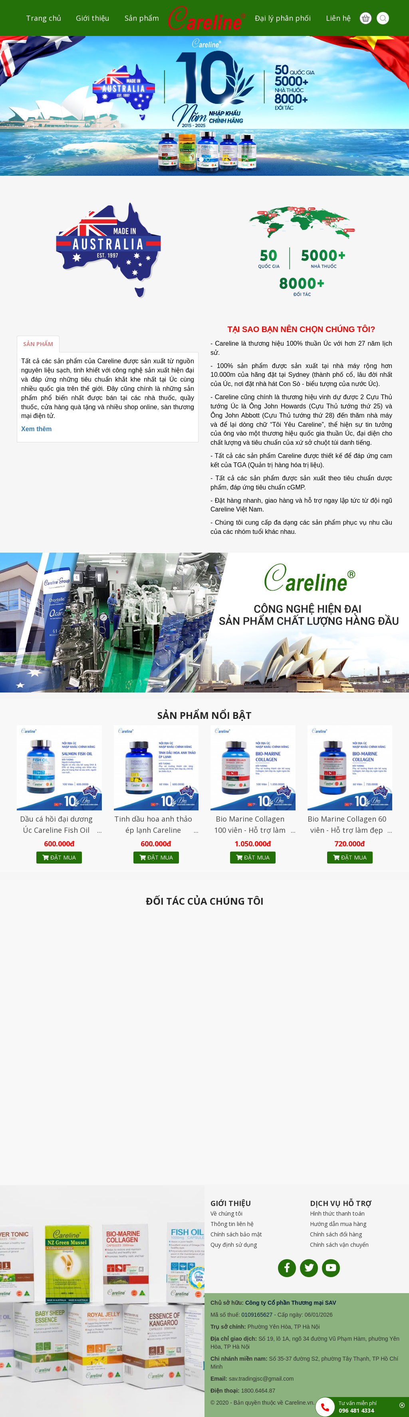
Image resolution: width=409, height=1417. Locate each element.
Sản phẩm (142, 18)
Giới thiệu (92, 18)
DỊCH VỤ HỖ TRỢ (340, 1203)
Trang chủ (43, 18)
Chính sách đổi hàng (336, 1234)
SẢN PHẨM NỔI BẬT (204, 715)
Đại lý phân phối (283, 18)
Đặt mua (59, 857)
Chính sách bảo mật (236, 1234)
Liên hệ (338, 18)
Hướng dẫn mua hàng (338, 1224)
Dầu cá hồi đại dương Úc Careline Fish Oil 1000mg (56, 830)
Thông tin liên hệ (232, 1224)
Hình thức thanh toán (337, 1213)
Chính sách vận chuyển (339, 1244)
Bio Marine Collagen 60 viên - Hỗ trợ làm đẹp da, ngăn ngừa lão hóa (347, 830)
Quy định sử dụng (233, 1244)
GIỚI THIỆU (230, 1203)
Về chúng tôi (226, 1213)
